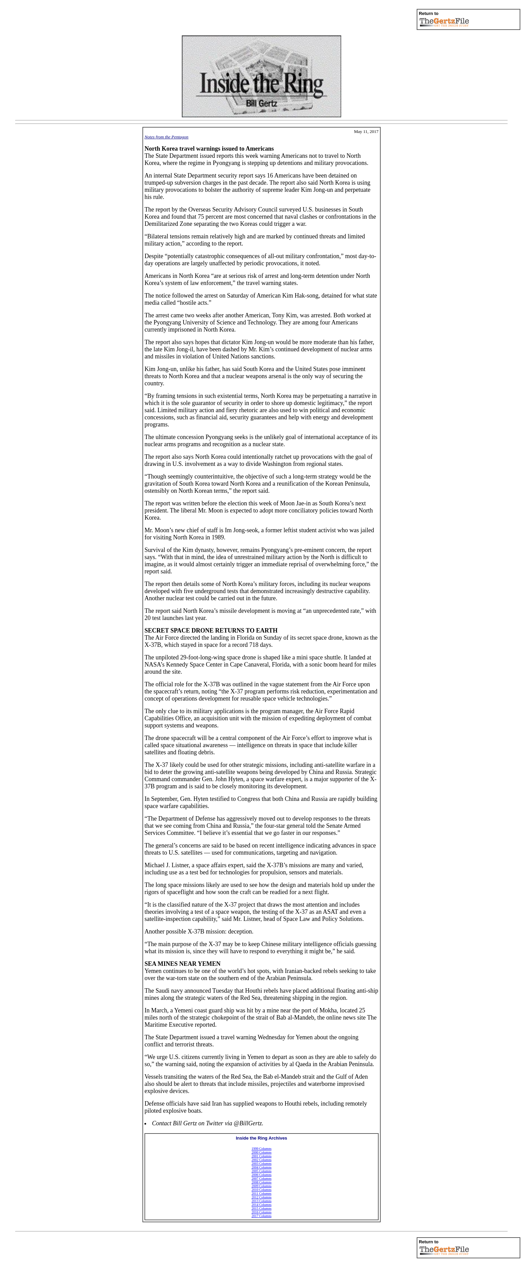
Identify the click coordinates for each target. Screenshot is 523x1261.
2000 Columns (261, 1152)
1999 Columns (261, 1148)
